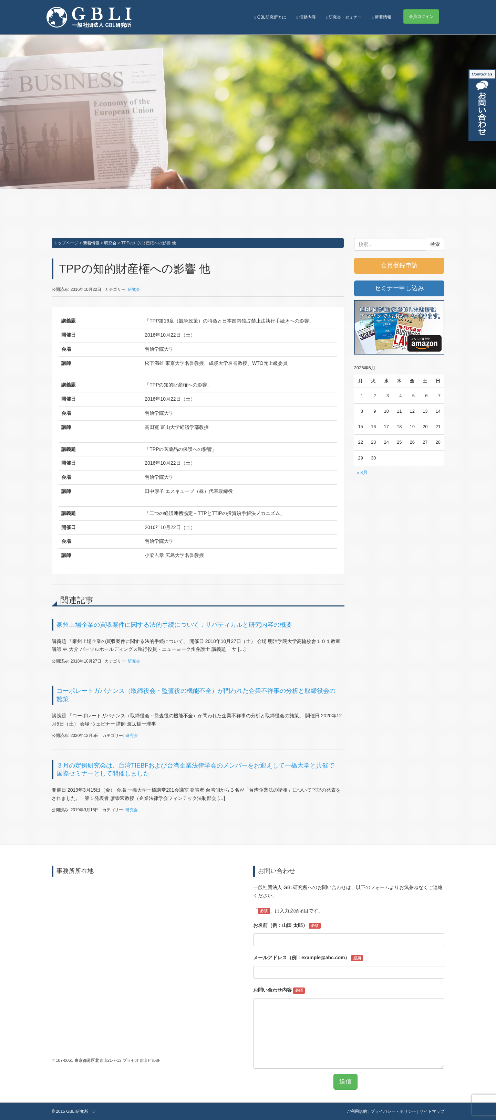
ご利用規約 (357, 1111)
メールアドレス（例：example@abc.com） (308, 958)
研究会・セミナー (344, 17)
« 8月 (362, 472)
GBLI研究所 (77, 1111)
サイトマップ (432, 1111)
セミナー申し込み (399, 288)
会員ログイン (421, 16)
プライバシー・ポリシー (393, 1111)
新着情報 (381, 17)
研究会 (110, 243)
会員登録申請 (399, 265)
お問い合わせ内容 (279, 990)
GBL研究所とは (270, 17)
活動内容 (306, 17)
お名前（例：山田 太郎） (287, 925)
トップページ (65, 243)
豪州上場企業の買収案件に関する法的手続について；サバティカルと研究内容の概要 (174, 624)
